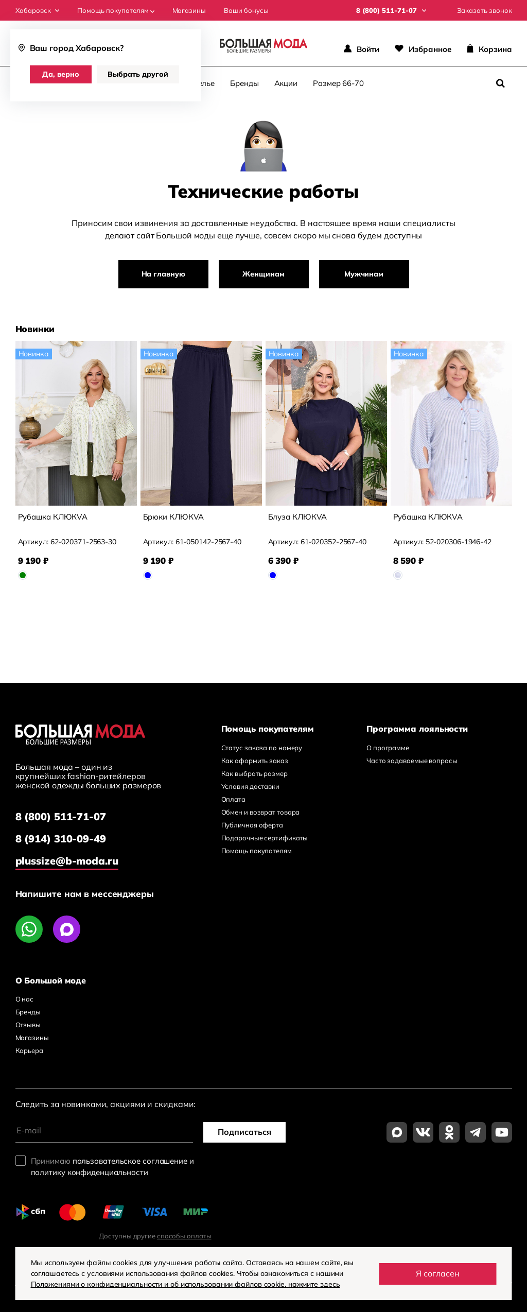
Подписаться (244, 1132)
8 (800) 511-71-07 (60, 816)
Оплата (233, 799)
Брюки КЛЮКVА (173, 517)
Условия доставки (250, 786)
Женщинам (263, 274)
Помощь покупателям (115, 10)
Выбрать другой (138, 74)
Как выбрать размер (254, 773)
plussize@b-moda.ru (66, 861)
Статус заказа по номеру (262, 748)
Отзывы (28, 1025)
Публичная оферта (252, 825)
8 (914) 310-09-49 (60, 838)
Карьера (29, 1050)
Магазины (189, 10)
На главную (163, 274)
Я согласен (438, 1273)
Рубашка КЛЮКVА (53, 517)
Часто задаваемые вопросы (412, 760)
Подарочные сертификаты (264, 838)
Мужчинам (363, 274)
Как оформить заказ (254, 760)
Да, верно (60, 74)
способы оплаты (184, 1236)
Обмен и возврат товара (260, 812)
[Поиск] (500, 83)
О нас (24, 999)
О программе (387, 748)
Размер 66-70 (338, 83)
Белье (204, 83)
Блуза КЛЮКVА (297, 517)
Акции (286, 83)
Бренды (244, 83)
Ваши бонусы (246, 10)
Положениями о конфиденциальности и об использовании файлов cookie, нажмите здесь (185, 1284)
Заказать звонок (484, 10)
